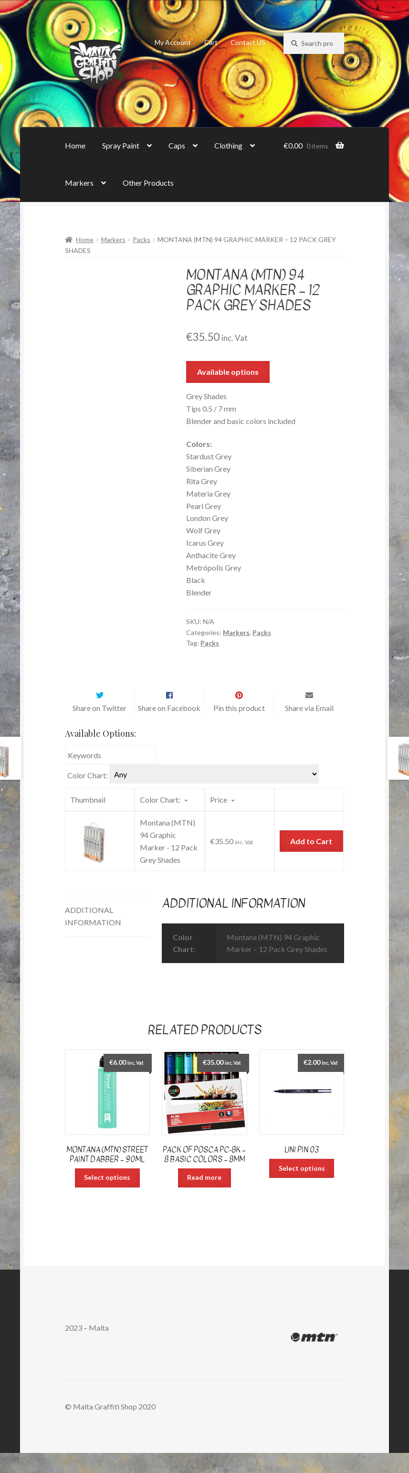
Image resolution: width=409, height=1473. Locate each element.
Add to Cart (311, 861)
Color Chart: (87, 795)
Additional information (93, 936)
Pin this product (239, 727)
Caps (176, 145)
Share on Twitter (99, 727)
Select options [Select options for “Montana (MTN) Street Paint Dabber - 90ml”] (107, 1197)
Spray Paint (120, 145)
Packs (141, 239)
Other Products (148, 182)
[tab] (107, 936)
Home (75, 145)
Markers (79, 182)
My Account (173, 42)
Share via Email (309, 727)
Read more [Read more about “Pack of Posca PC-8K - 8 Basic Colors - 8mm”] (204, 1197)
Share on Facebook (169, 727)
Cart (211, 42)
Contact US (248, 42)
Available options (228, 371)
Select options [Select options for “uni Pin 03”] (302, 1188)
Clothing (228, 145)
